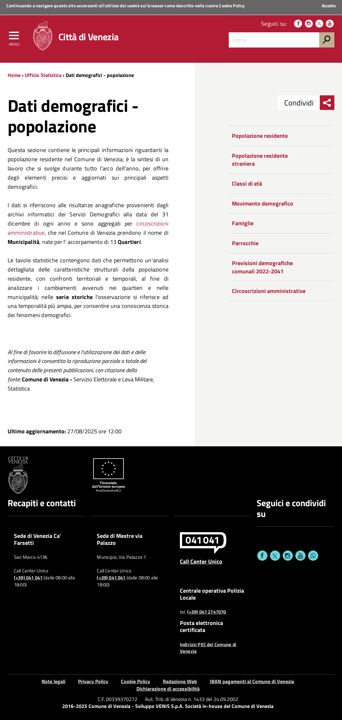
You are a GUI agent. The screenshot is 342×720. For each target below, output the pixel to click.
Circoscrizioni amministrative (269, 291)
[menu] (14, 37)
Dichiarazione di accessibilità (168, 688)
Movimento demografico (262, 203)
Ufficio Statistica (43, 75)
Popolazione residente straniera (260, 159)
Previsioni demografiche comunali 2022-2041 (262, 267)
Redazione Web (180, 681)
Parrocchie (245, 243)
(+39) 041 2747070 (206, 611)
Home (14, 75)
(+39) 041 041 (28, 577)
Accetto (329, 6)
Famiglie (242, 223)
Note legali (53, 681)
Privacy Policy (93, 681)
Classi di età (247, 183)
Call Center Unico (201, 561)
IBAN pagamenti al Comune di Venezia (252, 681)
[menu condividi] (327, 102)
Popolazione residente (260, 135)
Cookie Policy (232, 5)
